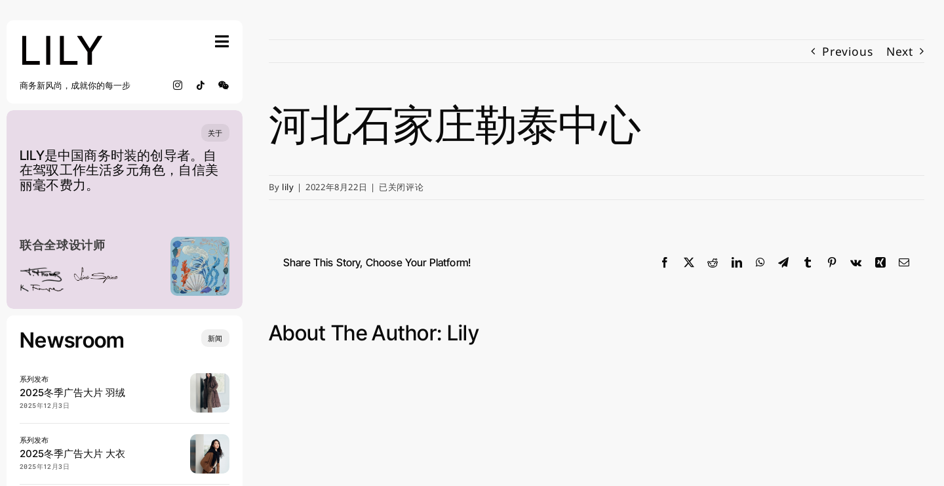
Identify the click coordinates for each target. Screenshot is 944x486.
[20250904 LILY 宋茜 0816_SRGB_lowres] (209, 439)
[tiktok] (201, 85)
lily (288, 187)
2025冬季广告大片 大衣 (72, 453)
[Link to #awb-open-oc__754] (222, 41)
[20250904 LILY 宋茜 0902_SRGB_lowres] (209, 378)
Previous (847, 51)
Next (899, 51)
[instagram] (178, 85)
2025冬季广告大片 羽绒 (72, 392)
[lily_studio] (62, 39)
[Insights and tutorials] (215, 338)
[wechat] (223, 85)
